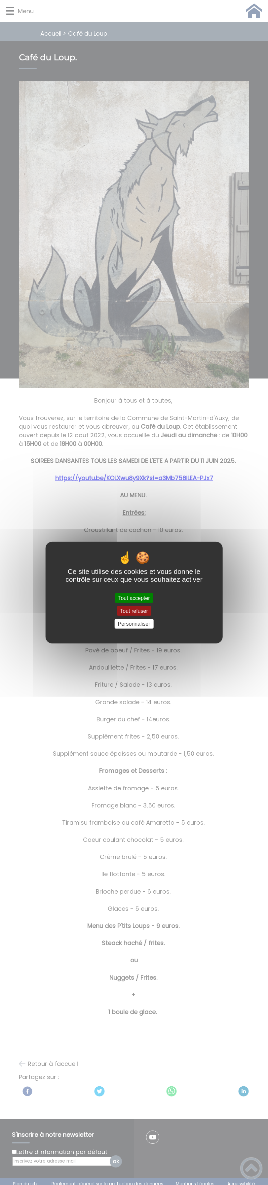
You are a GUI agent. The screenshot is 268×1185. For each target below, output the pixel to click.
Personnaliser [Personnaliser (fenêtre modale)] (134, 624)
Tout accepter (134, 598)
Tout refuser (134, 610)
